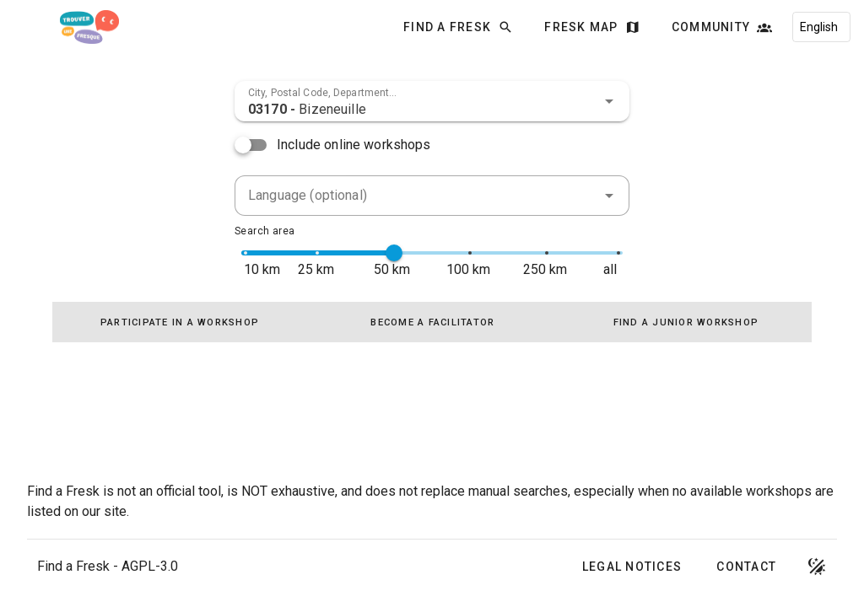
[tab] (178, 322)
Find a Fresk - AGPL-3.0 (107, 566)
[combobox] (432, 101)
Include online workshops (354, 145)
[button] (609, 101)
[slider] (394, 252)
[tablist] (432, 322)
